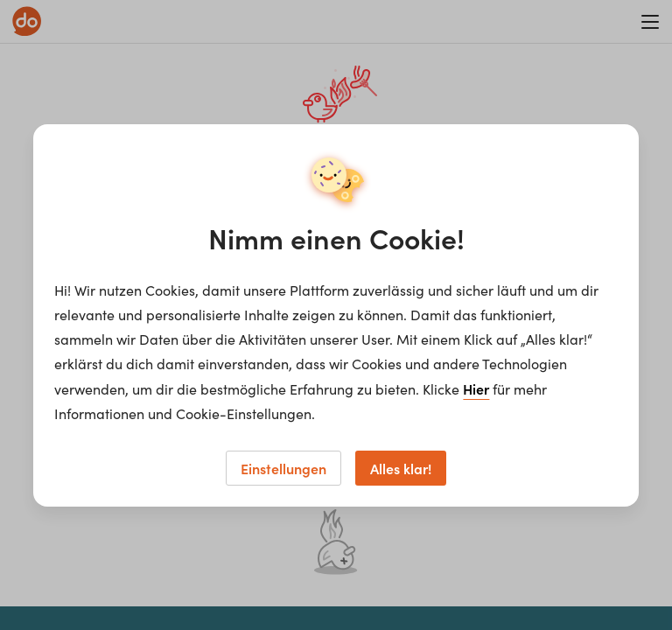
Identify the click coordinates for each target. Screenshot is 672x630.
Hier (476, 388)
